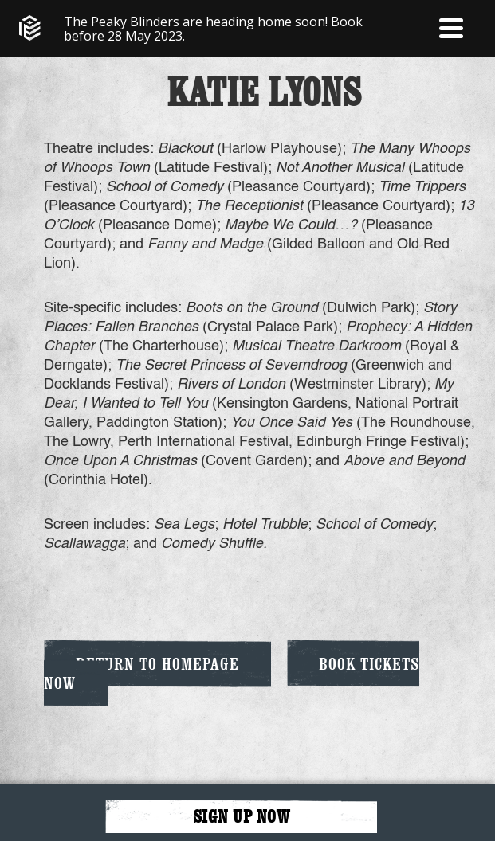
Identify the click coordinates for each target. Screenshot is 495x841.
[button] (451, 28)
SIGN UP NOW (241, 815)
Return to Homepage (157, 664)
